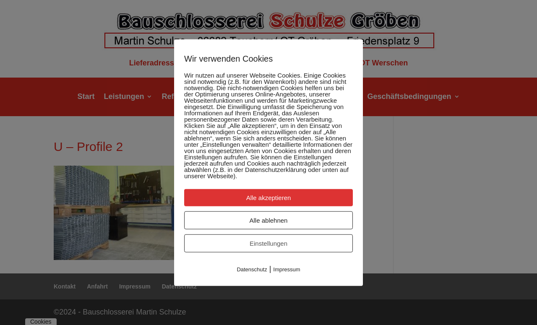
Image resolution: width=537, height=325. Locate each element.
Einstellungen (268, 243)
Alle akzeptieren (268, 197)
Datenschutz (252, 269)
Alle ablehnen (269, 220)
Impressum (286, 269)
